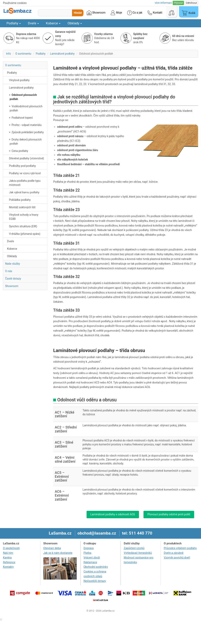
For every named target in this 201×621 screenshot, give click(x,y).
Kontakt (154, 12)
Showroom (96, 12)
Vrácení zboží (92, 557)
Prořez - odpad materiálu (26, 125)
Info (8, 53)
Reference (9, 562)
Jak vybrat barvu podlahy (24, 192)
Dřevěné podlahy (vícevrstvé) (26, 158)
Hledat (78, 12)
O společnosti (11, 548)
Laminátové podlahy (62, 53)
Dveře (33, 23)
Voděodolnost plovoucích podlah (26, 108)
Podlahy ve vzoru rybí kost (25, 173)
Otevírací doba (52, 548)
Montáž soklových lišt (22, 207)
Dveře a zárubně (173, 552)
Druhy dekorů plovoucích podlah (26, 141)
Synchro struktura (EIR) (23, 226)
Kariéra (7, 557)
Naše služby (12, 263)
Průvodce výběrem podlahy (180, 548)
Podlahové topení (22, 117)
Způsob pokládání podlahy (27, 132)
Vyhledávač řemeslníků (138, 552)
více (163, 2)
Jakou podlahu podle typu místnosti (24, 182)
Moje (116, 12)
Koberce (53, 23)
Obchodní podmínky (96, 566)
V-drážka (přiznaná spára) (24, 233)
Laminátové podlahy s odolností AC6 (112, 514)
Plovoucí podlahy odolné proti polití (168, 514)
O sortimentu (23, 53)
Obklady (75, 23)
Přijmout (178, 3)
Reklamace (90, 562)
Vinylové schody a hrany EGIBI (23, 216)
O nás (8, 271)
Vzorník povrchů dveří (177, 557)
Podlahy (13, 23)
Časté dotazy (13, 278)
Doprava (89, 548)
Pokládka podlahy (20, 199)
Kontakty (8, 566)
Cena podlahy (19, 150)
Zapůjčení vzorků (134, 548)
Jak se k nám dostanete (57, 552)
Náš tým (8, 552)
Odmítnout (191, 3)
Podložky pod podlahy (22, 165)
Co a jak (134, 12)
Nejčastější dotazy (95, 580)
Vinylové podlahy (19, 80)
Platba (87, 552)
